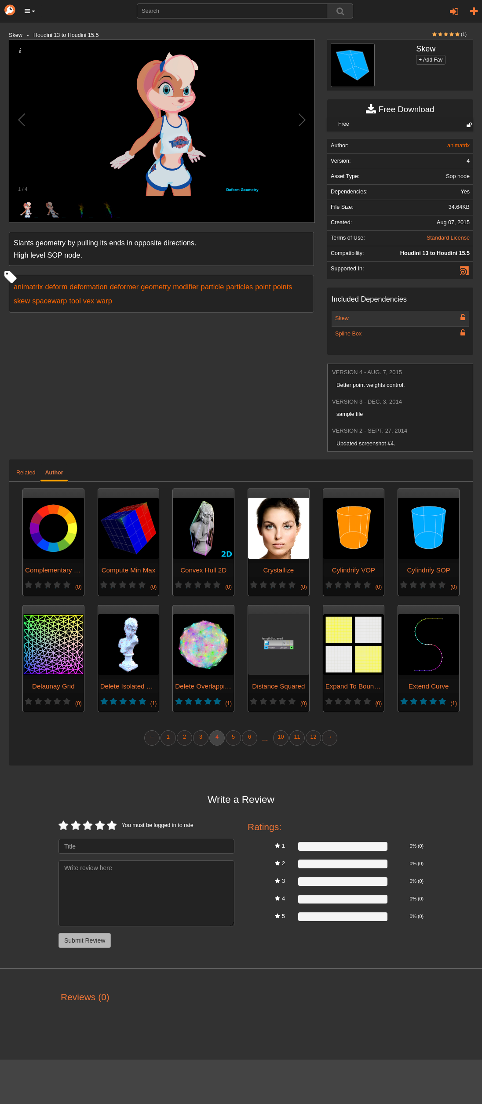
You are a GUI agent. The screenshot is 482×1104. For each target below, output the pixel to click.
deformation (88, 287)
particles (239, 287)
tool (74, 301)
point (262, 287)
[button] (30, 11)
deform (56, 287)
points (282, 287)
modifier (185, 287)
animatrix (28, 287)
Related (25, 473)
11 (297, 737)
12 (313, 737)
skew (22, 301)
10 (281, 737)
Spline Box (348, 334)
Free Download (400, 109)
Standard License (448, 238)
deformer (124, 287)
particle (212, 287)
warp (104, 301)
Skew (342, 318)
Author (54, 473)
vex (88, 301)
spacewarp (49, 301)
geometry (156, 287)
